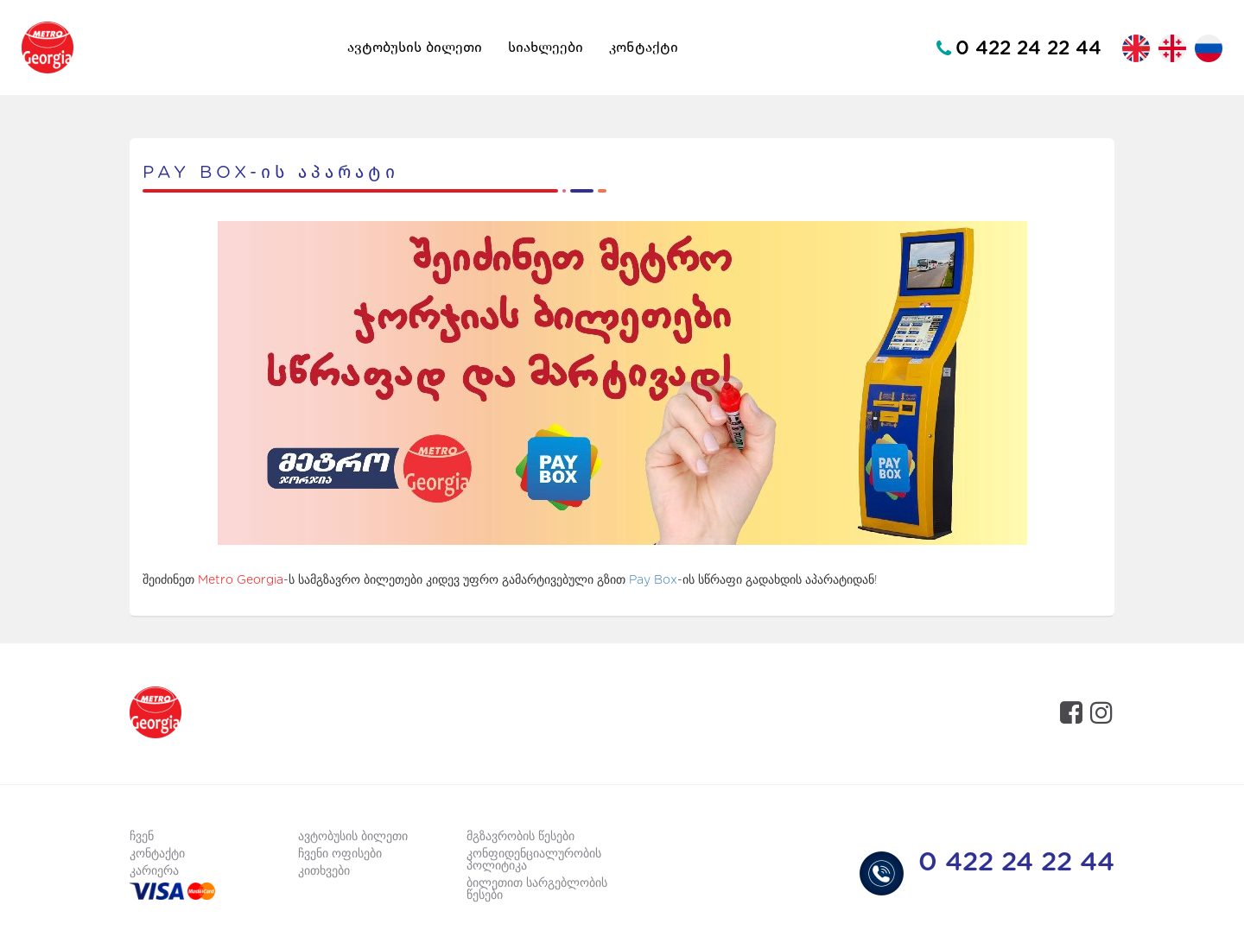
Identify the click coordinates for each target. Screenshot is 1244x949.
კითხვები (324, 871)
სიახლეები (545, 47)
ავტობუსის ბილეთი (414, 47)
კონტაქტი (643, 47)
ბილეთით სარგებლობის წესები (536, 889)
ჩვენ (142, 837)
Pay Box (653, 580)
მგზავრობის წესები (520, 837)
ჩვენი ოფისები (340, 854)
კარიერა (154, 871)
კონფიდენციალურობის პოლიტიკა (533, 860)
